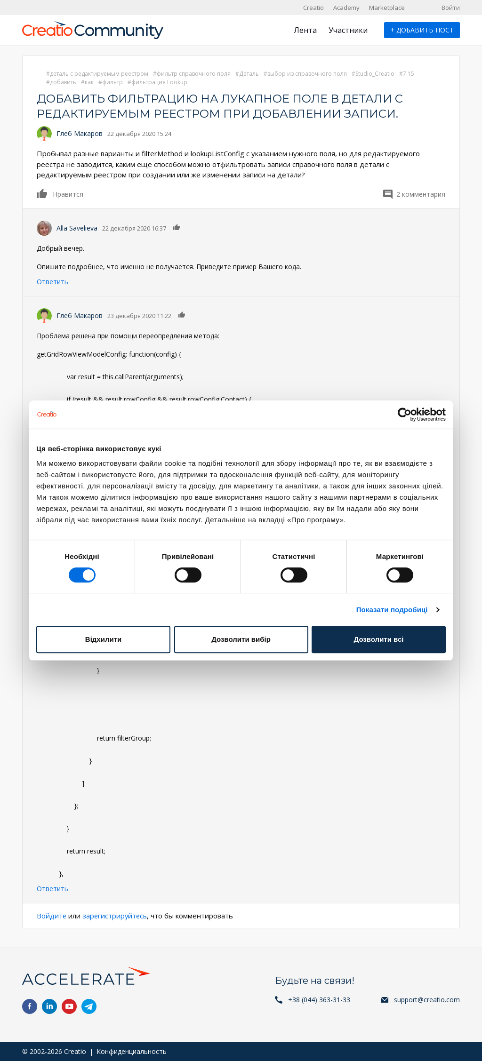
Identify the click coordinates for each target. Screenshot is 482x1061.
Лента (305, 30)
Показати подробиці (392, 610)
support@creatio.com (427, 999)
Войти (451, 7)
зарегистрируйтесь (116, 915)
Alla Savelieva (76, 227)
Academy (346, 7)
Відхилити (103, 639)
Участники (348, 30)
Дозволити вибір (241, 639)
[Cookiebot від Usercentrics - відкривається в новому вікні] (404, 414)
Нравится (42, 193)
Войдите (52, 915)
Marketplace (387, 7)
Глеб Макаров (79, 133)
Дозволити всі (379, 639)
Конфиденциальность (131, 1051)
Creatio (313, 7)
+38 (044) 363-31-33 (319, 999)
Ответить (52, 281)
